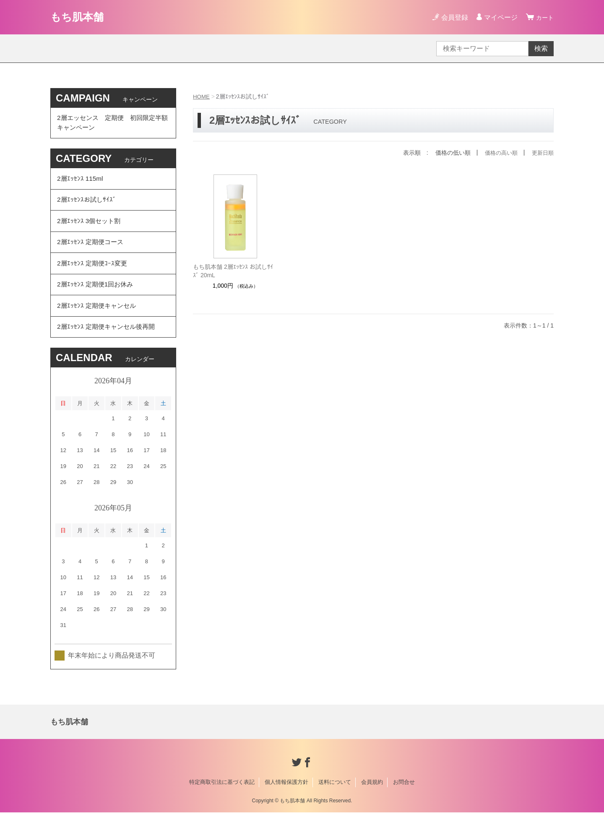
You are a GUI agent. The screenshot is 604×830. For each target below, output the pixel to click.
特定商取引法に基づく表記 (222, 799)
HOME (202, 96)
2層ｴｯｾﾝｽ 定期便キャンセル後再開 (108, 343)
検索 (541, 48)
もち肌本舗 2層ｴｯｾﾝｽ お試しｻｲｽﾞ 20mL (233, 270)
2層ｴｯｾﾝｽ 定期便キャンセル (98, 320)
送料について (334, 799)
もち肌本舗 (80, 16)
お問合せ (404, 799)
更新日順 (542, 152)
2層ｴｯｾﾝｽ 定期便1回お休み (97, 297)
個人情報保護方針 (286, 799)
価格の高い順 (498, 152)
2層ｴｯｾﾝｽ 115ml (80, 181)
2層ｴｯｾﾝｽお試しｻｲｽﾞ (87, 204)
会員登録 (452, 17)
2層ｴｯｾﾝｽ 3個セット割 (90, 228)
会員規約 (372, 799)
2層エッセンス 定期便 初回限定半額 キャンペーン (112, 124)
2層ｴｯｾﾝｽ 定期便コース (91, 251)
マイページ (498, 17)
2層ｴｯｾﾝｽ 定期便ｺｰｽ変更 (93, 274)
